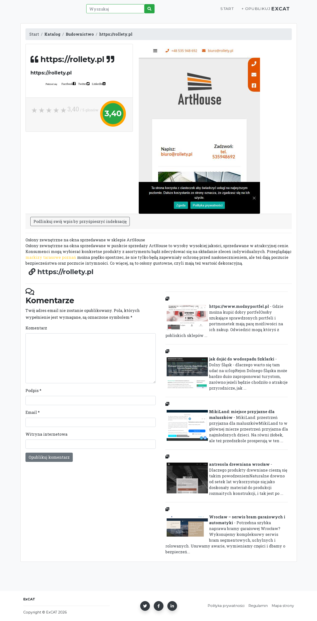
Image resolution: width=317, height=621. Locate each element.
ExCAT (279, 11)
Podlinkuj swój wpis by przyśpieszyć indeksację (80, 221)
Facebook (67, 83)
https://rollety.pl (65, 272)
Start (223, 11)
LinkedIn (97, 83)
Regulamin (258, 606)
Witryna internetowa (46, 434)
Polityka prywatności (226, 606)
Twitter (82, 83)
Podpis (33, 390)
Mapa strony (283, 606)
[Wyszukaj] (114, 11)
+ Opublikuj (251, 11)
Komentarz (36, 327)
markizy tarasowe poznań (50, 257)
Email (32, 412)
